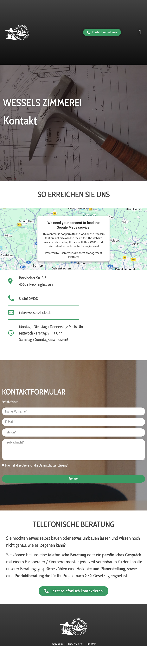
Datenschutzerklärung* (53, 465)
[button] (139, 32)
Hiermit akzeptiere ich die (36, 465)
